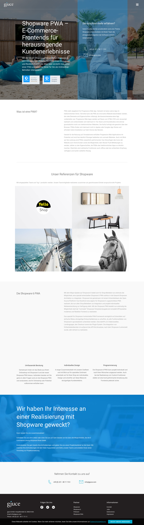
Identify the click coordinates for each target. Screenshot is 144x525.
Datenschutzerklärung (98, 522)
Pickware (76, 512)
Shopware (77, 507)
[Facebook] (41, 508)
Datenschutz (111, 512)
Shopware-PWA (78, 514)
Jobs (108, 509)
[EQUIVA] (100, 271)
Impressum (110, 514)
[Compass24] (43, 271)
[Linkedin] (53, 508)
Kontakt (109, 507)
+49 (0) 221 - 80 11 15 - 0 (19, 516)
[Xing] (47, 508)
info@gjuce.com (16, 514)
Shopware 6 (77, 509)
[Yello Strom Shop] (43, 228)
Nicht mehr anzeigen (120, 522)
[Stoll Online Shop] (100, 228)
